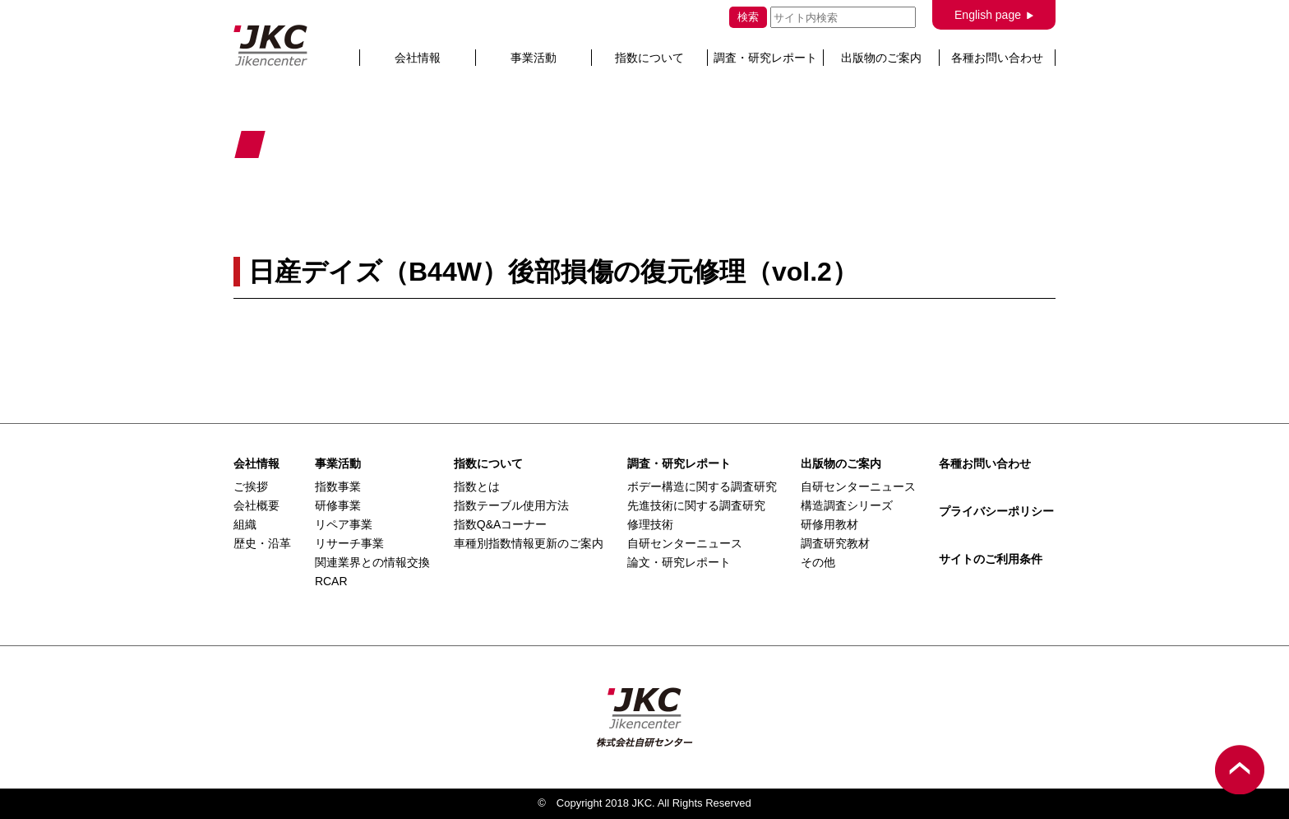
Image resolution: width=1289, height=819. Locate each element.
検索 (748, 17)
